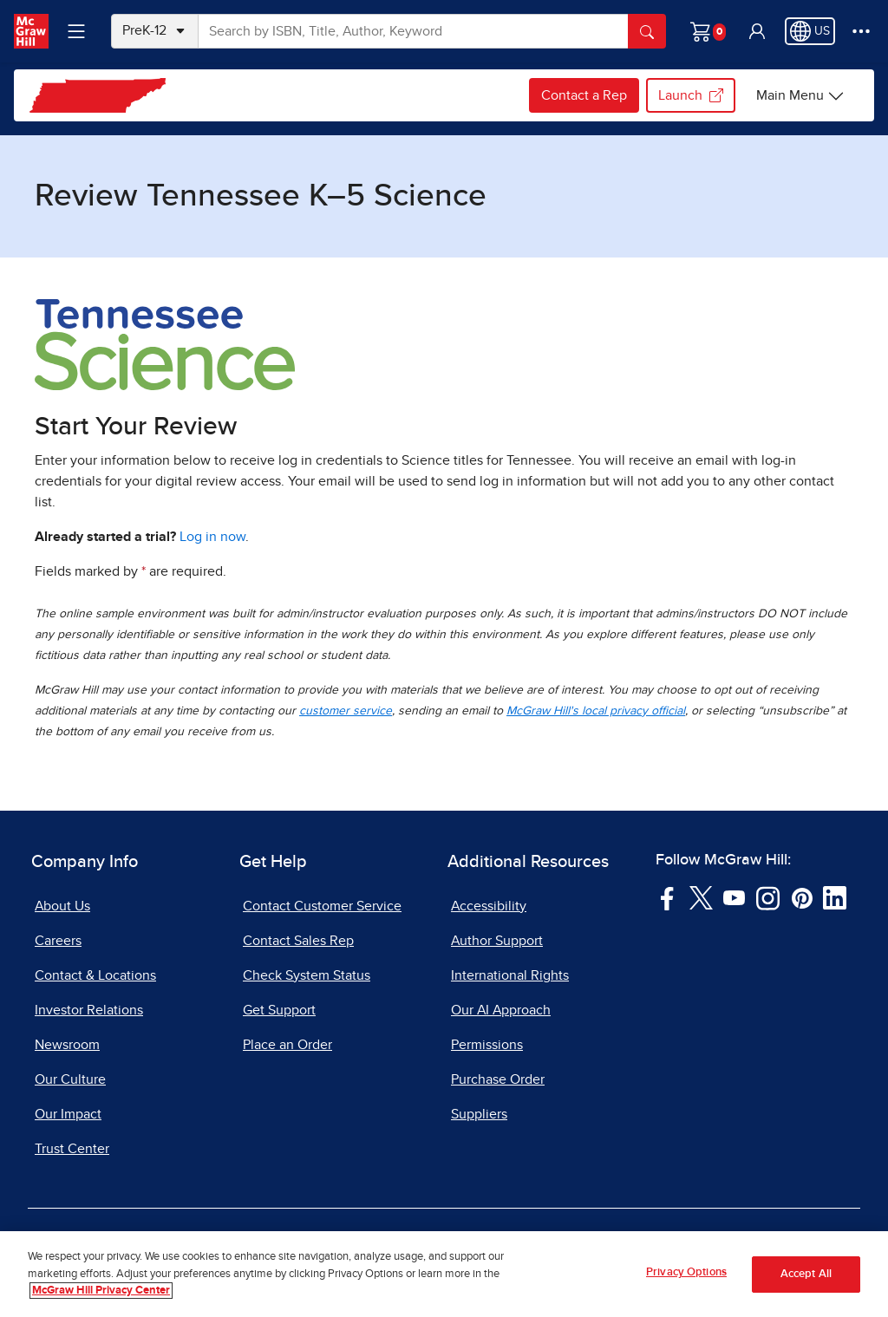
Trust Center (72, 1149)
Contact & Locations (95, 975)
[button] (757, 31)
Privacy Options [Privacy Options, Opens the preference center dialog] (686, 1274)
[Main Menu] (800, 95)
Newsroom (67, 1045)
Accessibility (488, 906)
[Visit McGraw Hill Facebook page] (667, 896)
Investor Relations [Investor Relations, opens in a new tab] (89, 1010)
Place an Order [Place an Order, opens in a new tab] (287, 1045)
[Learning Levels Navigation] (76, 31)
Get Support (279, 1010)
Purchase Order (498, 1079)
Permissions (487, 1045)
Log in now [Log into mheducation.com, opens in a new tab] (212, 537)
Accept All (806, 1275)
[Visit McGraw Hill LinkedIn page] (834, 896)
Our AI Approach (501, 1010)
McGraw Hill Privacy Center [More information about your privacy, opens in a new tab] (101, 1292)
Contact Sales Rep (298, 941)
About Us (62, 906)
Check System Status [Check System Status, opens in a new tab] (306, 975)
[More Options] (861, 31)
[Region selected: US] (810, 31)
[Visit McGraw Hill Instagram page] (768, 896)
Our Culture (70, 1079)
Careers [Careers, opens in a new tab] (58, 941)
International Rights (510, 975)
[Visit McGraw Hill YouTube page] (734, 896)
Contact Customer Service (322, 906)
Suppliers (479, 1114)
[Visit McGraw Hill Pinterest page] (801, 896)
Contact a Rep (584, 95)
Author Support (497, 941)
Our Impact (68, 1114)
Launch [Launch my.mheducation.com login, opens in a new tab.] (690, 95)
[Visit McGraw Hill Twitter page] (701, 896)
